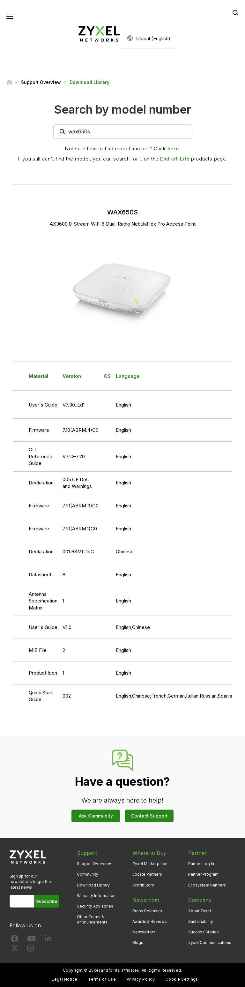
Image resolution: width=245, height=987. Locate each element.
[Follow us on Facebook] (15, 940)
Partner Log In (201, 863)
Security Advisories (95, 906)
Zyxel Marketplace (149, 863)
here (173, 149)
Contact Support (149, 816)
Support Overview (94, 863)
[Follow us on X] (15, 949)
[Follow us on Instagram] (30, 949)
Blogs (137, 942)
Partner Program (203, 874)
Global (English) (153, 38)
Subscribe (46, 901)
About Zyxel (199, 910)
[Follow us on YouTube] (31, 940)
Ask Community (96, 816)
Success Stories (203, 932)
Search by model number (122, 109)
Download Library (93, 885)
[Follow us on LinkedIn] (48, 940)
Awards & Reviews (149, 921)
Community (87, 874)
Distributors (143, 885)
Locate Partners (147, 874)
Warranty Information (96, 895)
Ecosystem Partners (207, 885)
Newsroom (145, 900)
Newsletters (143, 932)
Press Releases (147, 910)
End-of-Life (174, 159)
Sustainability (200, 921)
